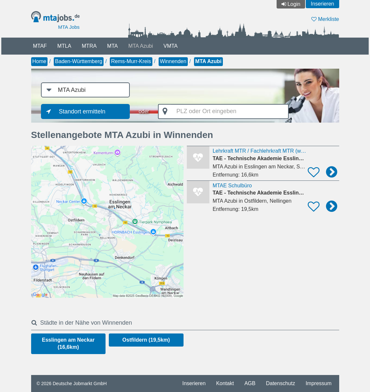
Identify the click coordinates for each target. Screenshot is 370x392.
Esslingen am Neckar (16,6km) (68, 343)
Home (39, 61)
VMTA (171, 46)
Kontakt (225, 383)
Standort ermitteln (82, 111)
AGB (250, 383)
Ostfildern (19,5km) (146, 340)
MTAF (40, 46)
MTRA (89, 46)
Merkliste (325, 19)
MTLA (64, 46)
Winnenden (173, 61)
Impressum (318, 383)
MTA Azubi (140, 46)
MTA (112, 46)
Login (293, 4)
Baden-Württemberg (78, 61)
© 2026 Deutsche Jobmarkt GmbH (72, 383)
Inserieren (322, 4)
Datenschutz (280, 383)
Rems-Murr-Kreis (131, 61)
